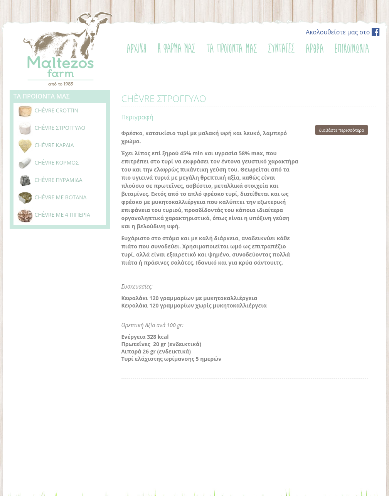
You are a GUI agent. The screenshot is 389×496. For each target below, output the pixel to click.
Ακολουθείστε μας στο (342, 32)
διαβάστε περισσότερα (341, 130)
